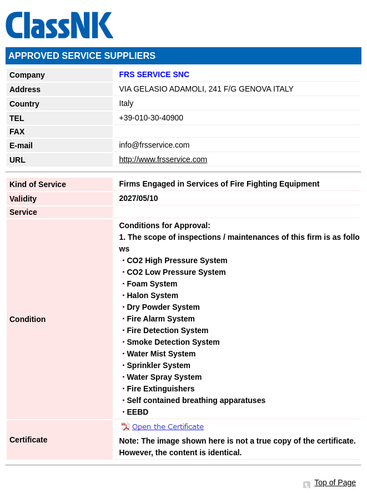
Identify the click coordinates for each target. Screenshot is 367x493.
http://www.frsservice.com (163, 159)
